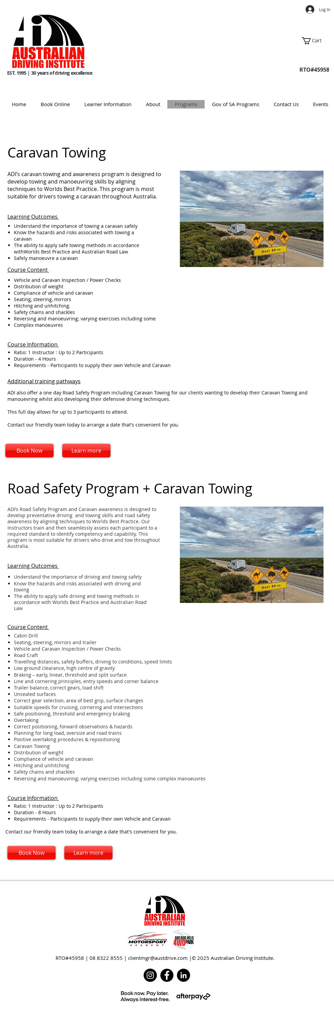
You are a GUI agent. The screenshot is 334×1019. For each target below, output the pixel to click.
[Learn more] (86, 450)
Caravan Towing (58, 152)
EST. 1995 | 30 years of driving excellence (50, 69)
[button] (318, 40)
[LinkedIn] (183, 975)
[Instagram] (150, 975)
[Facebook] (166, 975)
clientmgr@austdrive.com (158, 957)
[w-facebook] (308, 891)
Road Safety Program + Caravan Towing (131, 488)
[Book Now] (29, 450)
